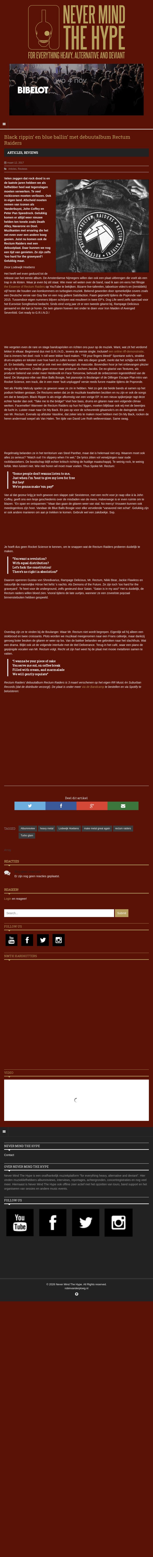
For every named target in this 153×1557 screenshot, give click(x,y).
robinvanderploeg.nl (76, 1288)
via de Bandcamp (93, 686)
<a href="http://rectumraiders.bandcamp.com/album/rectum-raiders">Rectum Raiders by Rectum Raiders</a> (76, 529)
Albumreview (28, 828)
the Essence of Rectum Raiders (24, 286)
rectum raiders (123, 828)
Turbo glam (27, 835)
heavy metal (47, 828)
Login (8, 898)
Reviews (31, 153)
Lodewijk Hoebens (69, 828)
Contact (9, 1155)
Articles (14, 153)
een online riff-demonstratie (126, 351)
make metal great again (97, 828)
